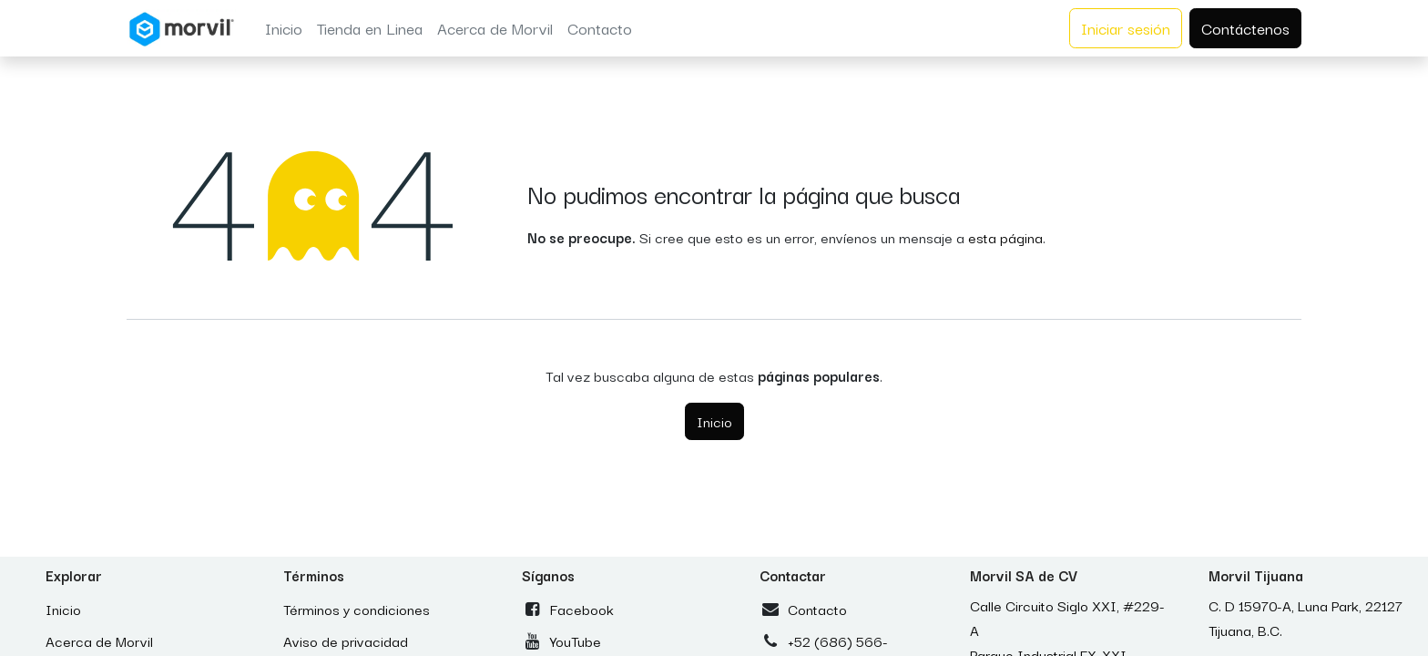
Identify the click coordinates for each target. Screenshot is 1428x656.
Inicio (714, 421)
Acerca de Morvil (99, 640)
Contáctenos (1245, 27)
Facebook (582, 609)
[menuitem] (284, 28)
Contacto (817, 609)
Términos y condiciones (356, 609)
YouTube (575, 640)
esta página (1005, 237)
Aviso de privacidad (345, 640)
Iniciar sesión (1125, 27)
